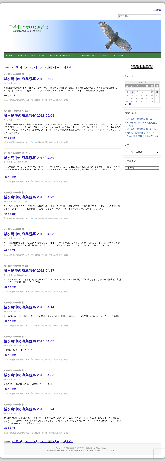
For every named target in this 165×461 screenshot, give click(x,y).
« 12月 (128, 104)
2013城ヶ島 (39, 100)
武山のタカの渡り (39, 55)
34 (42, 67)
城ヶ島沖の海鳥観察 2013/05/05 (29, 116)
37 (54, 67)
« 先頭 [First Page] (15, 67)
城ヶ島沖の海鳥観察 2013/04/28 (29, 234)
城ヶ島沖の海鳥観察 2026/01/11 (142, 119)
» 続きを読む (10, 95)
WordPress (61, 450)
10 (27, 67)
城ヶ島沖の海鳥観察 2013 (17, 74)
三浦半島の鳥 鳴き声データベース (94, 55)
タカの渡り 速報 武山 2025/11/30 (142, 136)
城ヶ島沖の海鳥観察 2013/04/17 (29, 271)
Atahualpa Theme (78, 450)
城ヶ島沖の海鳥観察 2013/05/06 (29, 79)
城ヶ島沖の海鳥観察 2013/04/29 (29, 197)
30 (35, 67)
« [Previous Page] (20, 67)
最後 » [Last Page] (70, 67)
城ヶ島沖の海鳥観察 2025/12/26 (142, 129)
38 (58, 67)
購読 (158, 10)
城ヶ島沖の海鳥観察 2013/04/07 (29, 341)
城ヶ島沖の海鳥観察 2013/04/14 (29, 307)
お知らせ (9, 55)
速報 (66, 100)
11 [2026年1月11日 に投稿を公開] (157, 92)
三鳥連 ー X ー (22, 55)
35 (46, 67)
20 (31, 67)
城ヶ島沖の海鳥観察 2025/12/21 (142, 132)
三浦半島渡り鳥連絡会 (28, 27)
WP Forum (114, 450)
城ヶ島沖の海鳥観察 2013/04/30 (29, 158)
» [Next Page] (64, 67)
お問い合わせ (119, 55)
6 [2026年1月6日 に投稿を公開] (132, 92)
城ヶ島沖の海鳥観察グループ (62, 55)
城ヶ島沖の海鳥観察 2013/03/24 (29, 409)
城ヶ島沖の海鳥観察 (54, 100)
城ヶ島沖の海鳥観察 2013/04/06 (29, 375)
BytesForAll (91, 450)
